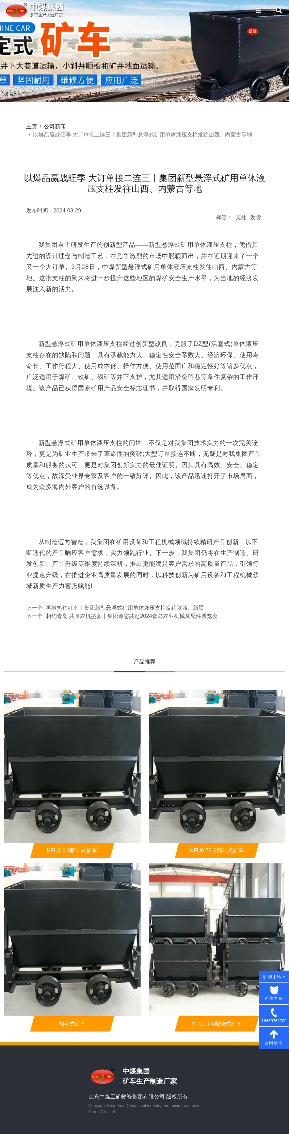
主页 (31, 126)
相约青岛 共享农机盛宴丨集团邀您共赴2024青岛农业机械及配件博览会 (132, 616)
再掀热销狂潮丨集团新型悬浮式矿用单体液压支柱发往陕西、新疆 (125, 608)
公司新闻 (55, 126)
